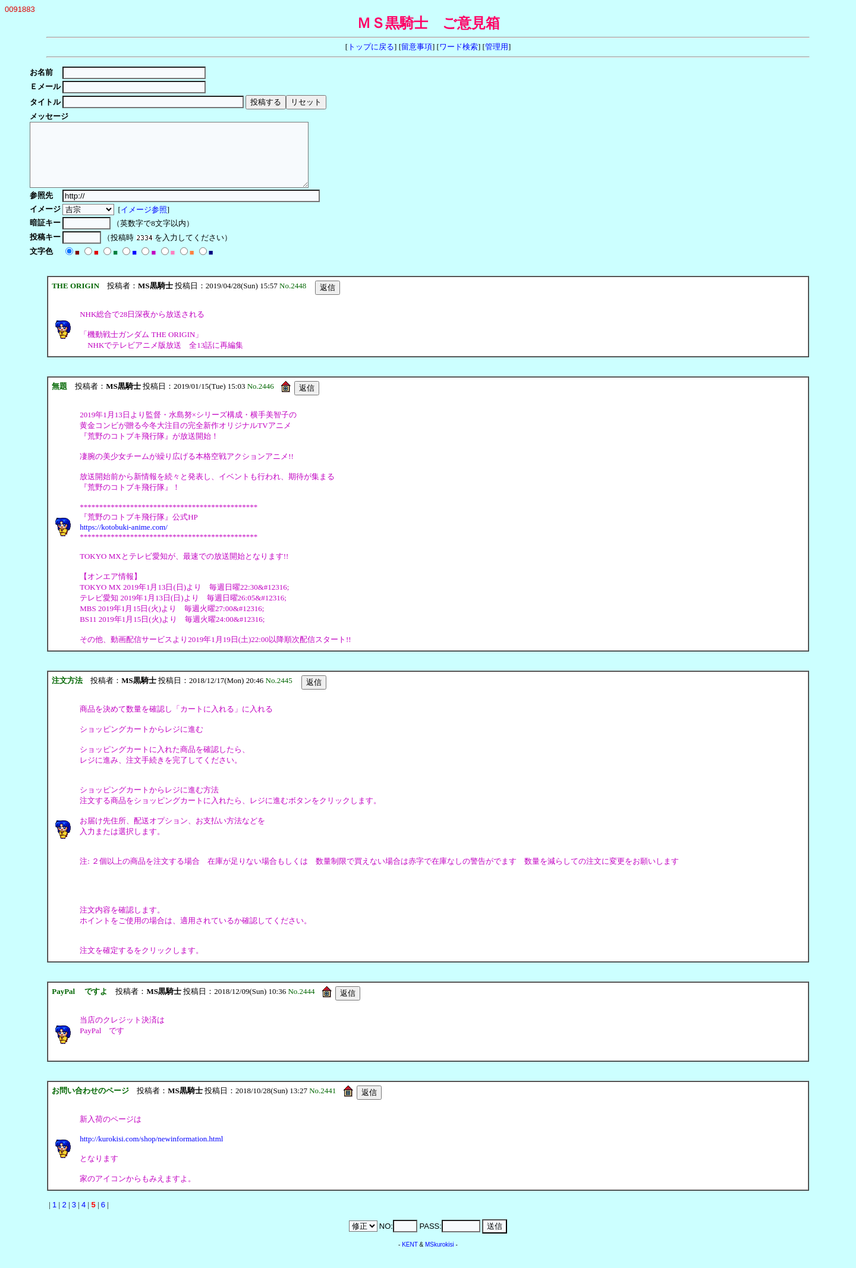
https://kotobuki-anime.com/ (124, 539)
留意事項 (416, 46)
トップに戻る (371, 46)
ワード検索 (458, 46)
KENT (410, 1257)
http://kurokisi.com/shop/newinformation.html (151, 1151)
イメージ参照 (145, 222)
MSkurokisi (439, 1257)
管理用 (496, 46)
